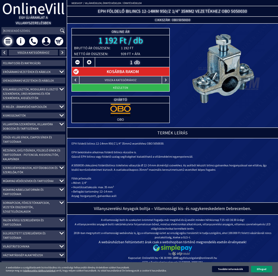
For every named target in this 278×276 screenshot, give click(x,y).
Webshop (76, 3)
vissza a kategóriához (33, 52)
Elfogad (261, 269)
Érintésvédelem (132, 3)
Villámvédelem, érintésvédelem (103, 3)
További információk (230, 269)
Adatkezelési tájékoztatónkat (39, 270)
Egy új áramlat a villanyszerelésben (33, 20)
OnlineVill (33, 8)
